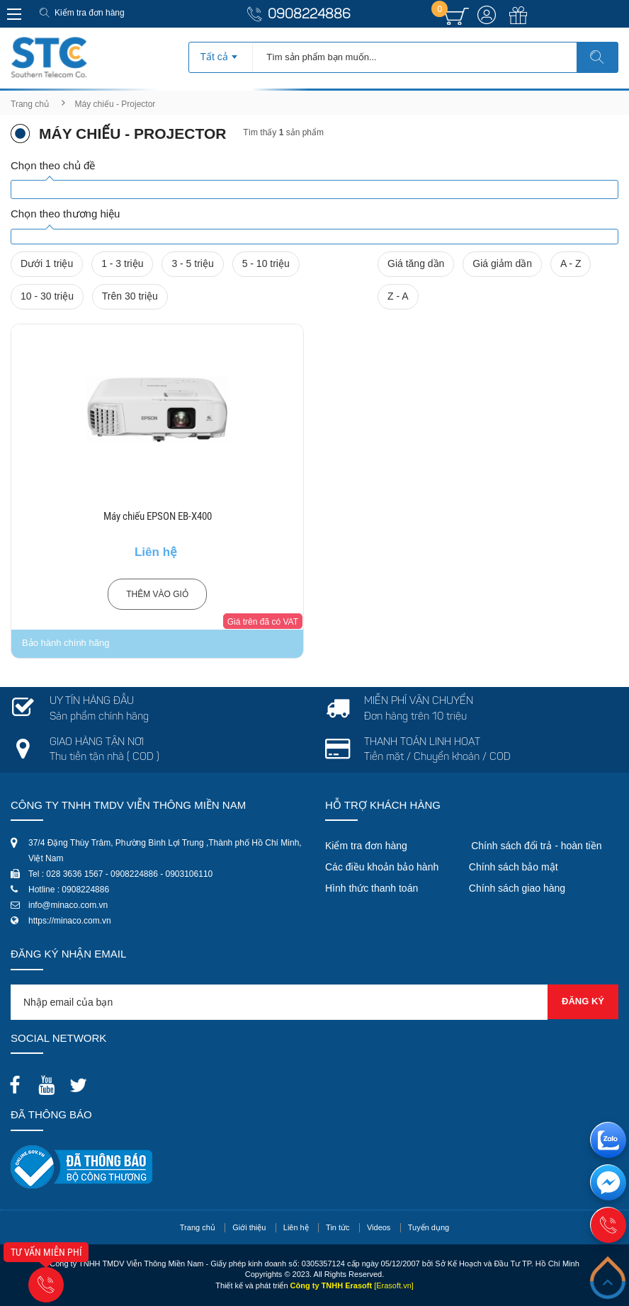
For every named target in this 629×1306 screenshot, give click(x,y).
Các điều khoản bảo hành (381, 867)
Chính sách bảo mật (513, 867)
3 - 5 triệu (192, 263)
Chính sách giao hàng (517, 888)
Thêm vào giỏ (157, 594)
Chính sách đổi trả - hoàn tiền (536, 845)
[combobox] (220, 52)
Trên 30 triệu (130, 296)
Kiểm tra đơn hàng (90, 13)
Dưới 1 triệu (47, 263)
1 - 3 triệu (122, 263)
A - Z (571, 263)
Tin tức (338, 1227)
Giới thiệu (249, 1227)
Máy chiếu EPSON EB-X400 (157, 516)
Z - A (398, 296)
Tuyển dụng (428, 1227)
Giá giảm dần (502, 263)
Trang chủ (30, 104)
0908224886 (309, 15)
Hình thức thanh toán (371, 888)
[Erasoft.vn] (394, 1285)
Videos (378, 1227)
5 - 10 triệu (266, 263)
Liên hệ (296, 1227)
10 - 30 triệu (47, 296)
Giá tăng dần (415, 263)
